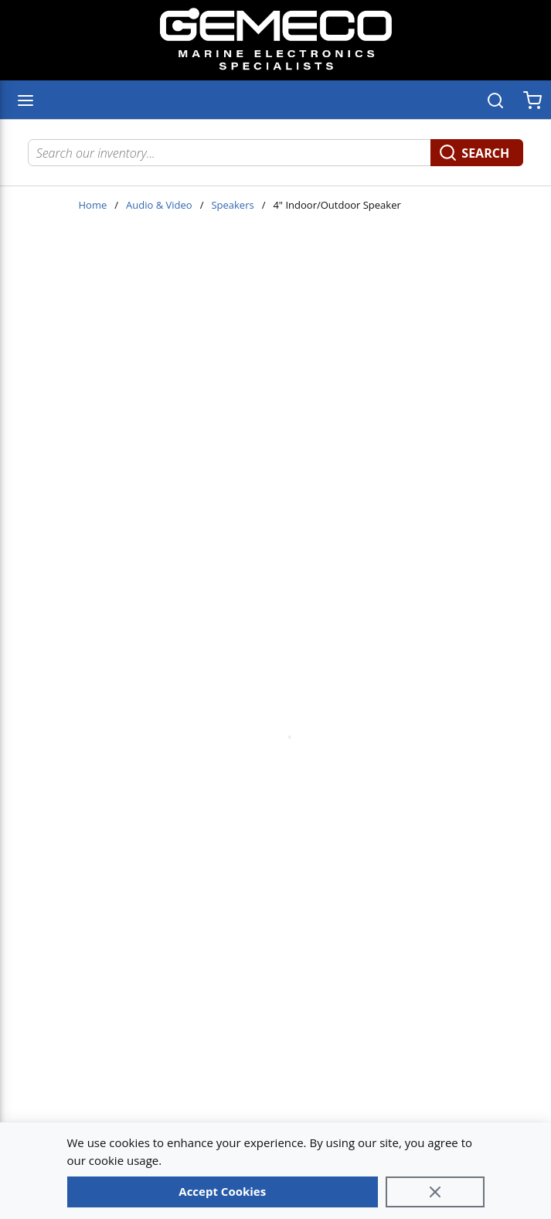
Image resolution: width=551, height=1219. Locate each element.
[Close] (435, 1191)
